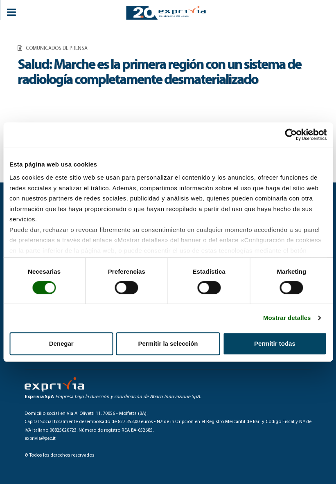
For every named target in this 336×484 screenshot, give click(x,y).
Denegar (61, 343)
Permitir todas (274, 343)
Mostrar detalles (287, 317)
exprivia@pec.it (40, 438)
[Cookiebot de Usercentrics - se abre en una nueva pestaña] (291, 134)
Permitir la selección (168, 343)
